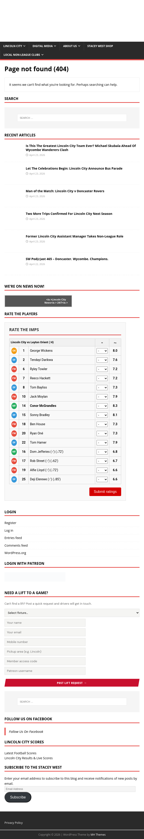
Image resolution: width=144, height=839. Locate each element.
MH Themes (97, 835)
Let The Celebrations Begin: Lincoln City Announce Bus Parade (74, 168)
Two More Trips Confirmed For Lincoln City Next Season (69, 213)
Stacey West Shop (100, 46)
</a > (49, 299)
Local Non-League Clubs (22, 55)
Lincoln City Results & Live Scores (28, 758)
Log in (8, 530)
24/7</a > (62, 302)
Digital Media (42, 46)
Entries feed (13, 538)
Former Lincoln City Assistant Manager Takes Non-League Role (74, 236)
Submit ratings (105, 492)
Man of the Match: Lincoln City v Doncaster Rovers (65, 191)
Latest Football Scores (20, 753)
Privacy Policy (13, 823)
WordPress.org (15, 553)
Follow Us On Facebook (28, 718)
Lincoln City (12, 46)
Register (10, 523)
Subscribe (18, 797)
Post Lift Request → (72, 683)
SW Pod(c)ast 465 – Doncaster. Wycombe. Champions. (67, 259)
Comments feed (16, 545)
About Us (70, 46)
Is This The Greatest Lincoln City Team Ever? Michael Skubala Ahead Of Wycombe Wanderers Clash (81, 148)
